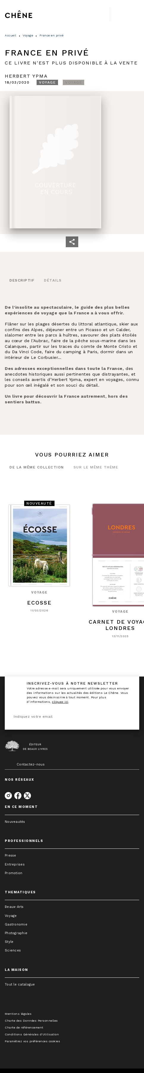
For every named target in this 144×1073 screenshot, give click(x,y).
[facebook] (17, 795)
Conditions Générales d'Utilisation (32, 1034)
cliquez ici (60, 701)
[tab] (22, 280)
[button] (47, 82)
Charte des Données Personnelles (31, 1020)
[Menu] (124, 14)
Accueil (10, 35)
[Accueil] (30, 14)
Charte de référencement (24, 1027)
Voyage (28, 35)
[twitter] (27, 795)
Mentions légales (18, 1013)
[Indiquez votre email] (65, 717)
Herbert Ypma (26, 76)
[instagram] (8, 795)
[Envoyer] (127, 717)
